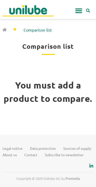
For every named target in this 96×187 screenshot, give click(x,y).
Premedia (73, 178)
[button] (78, 10)
